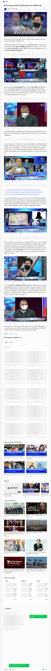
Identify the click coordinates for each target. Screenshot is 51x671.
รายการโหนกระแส (12, 333)
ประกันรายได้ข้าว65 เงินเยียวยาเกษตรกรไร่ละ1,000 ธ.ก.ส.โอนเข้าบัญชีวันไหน (24, 192)
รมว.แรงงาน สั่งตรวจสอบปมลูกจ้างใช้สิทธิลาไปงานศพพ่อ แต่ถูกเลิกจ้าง (22, 194)
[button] (6, 669)
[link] (10, 669)
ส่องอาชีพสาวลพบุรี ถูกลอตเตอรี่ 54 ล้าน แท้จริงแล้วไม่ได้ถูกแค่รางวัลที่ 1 (22, 190)
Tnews (20, 337)
